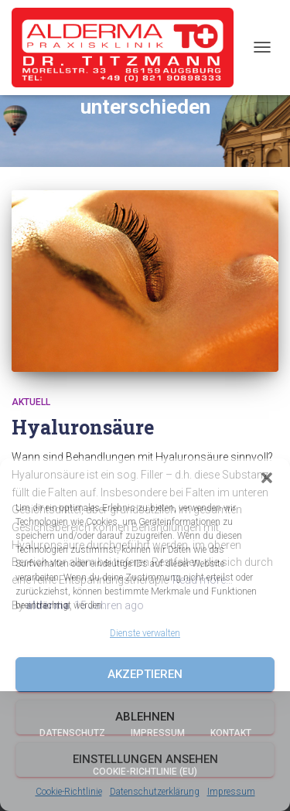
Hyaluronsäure (83, 427)
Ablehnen (145, 717)
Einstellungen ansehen (145, 759)
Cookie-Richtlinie (69, 791)
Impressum (231, 791)
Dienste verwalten (145, 633)
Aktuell (31, 402)
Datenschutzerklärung (155, 791)
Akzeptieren (145, 674)
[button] (267, 478)
